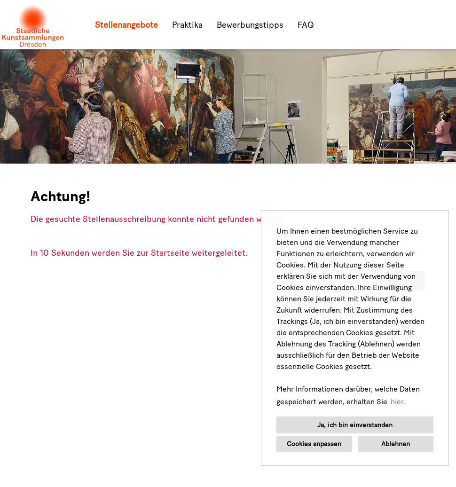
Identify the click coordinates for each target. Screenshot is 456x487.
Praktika (187, 25)
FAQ (306, 25)
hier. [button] (398, 401)
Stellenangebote (126, 25)
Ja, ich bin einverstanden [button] (355, 425)
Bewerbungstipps (250, 25)
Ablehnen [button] (395, 444)
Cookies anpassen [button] (314, 444)
